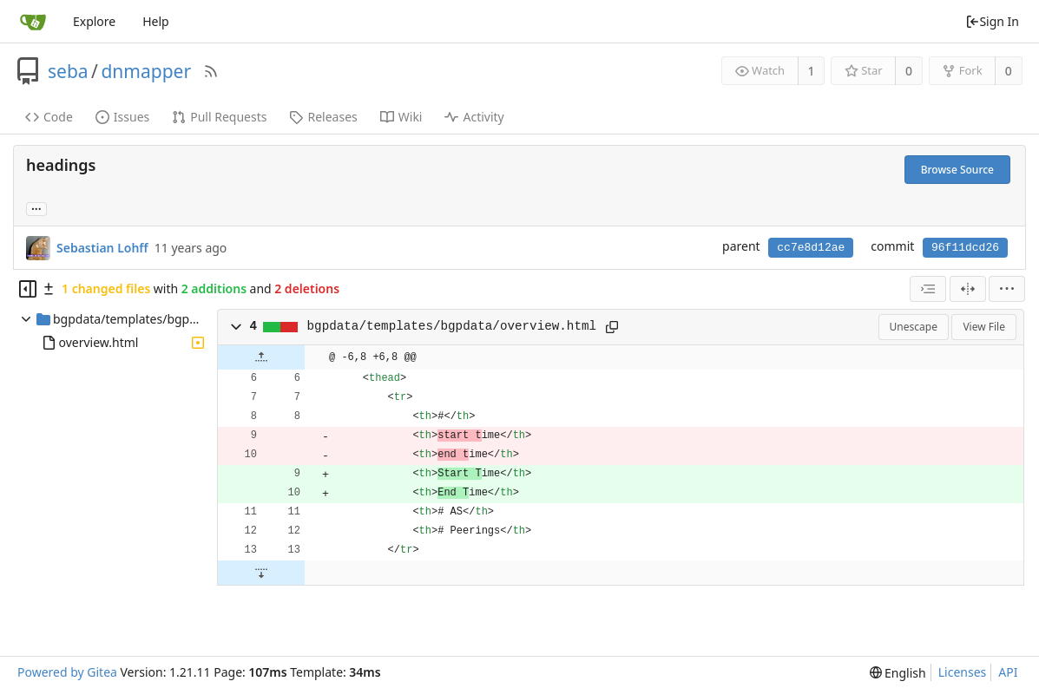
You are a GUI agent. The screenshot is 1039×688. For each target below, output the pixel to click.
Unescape (913, 326)
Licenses (962, 672)
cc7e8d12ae (811, 247)
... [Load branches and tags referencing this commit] (36, 207)
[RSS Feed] (211, 71)
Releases (323, 116)
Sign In (992, 21)
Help (155, 21)
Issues (122, 116)
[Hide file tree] (28, 288)
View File (984, 326)
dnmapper (146, 71)
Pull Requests (219, 116)
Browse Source (957, 169)
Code (49, 116)
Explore (94, 21)
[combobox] (928, 289)
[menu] (1007, 289)
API (1007, 672)
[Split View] (968, 289)
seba (68, 71)
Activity (473, 116)
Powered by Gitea (67, 672)
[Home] (33, 21)
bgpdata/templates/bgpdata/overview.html (452, 326)
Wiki (401, 116)
